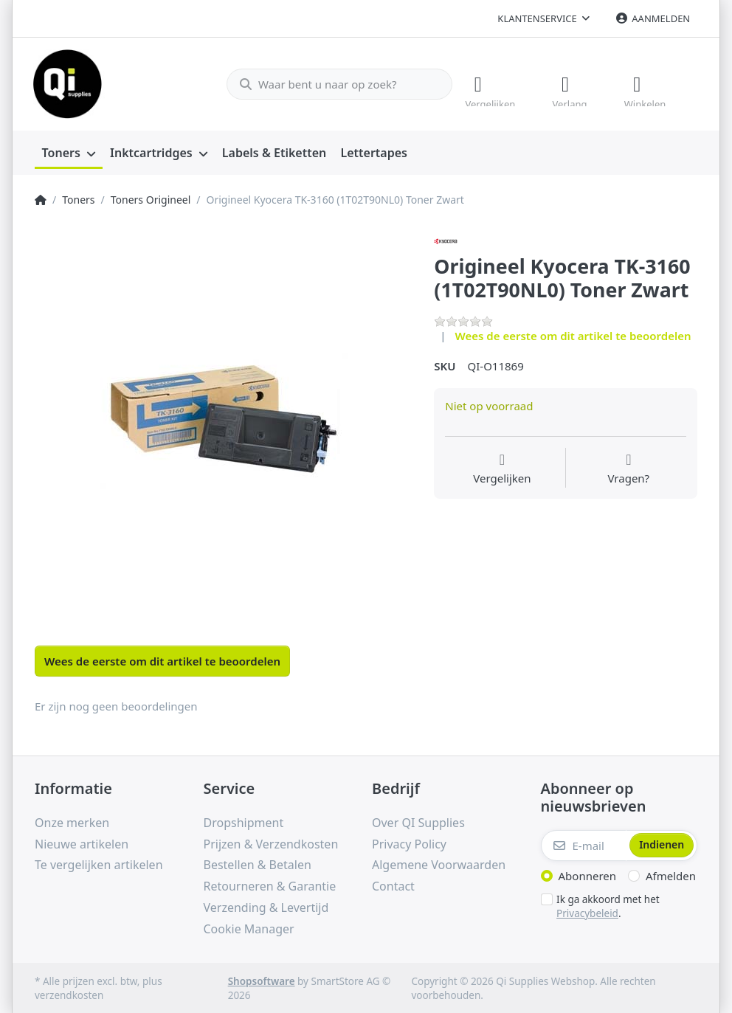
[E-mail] (584, 844)
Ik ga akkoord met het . (608, 905)
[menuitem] (69, 152)
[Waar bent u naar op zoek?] (332, 83)
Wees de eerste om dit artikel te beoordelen (573, 334)
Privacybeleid (587, 911)
